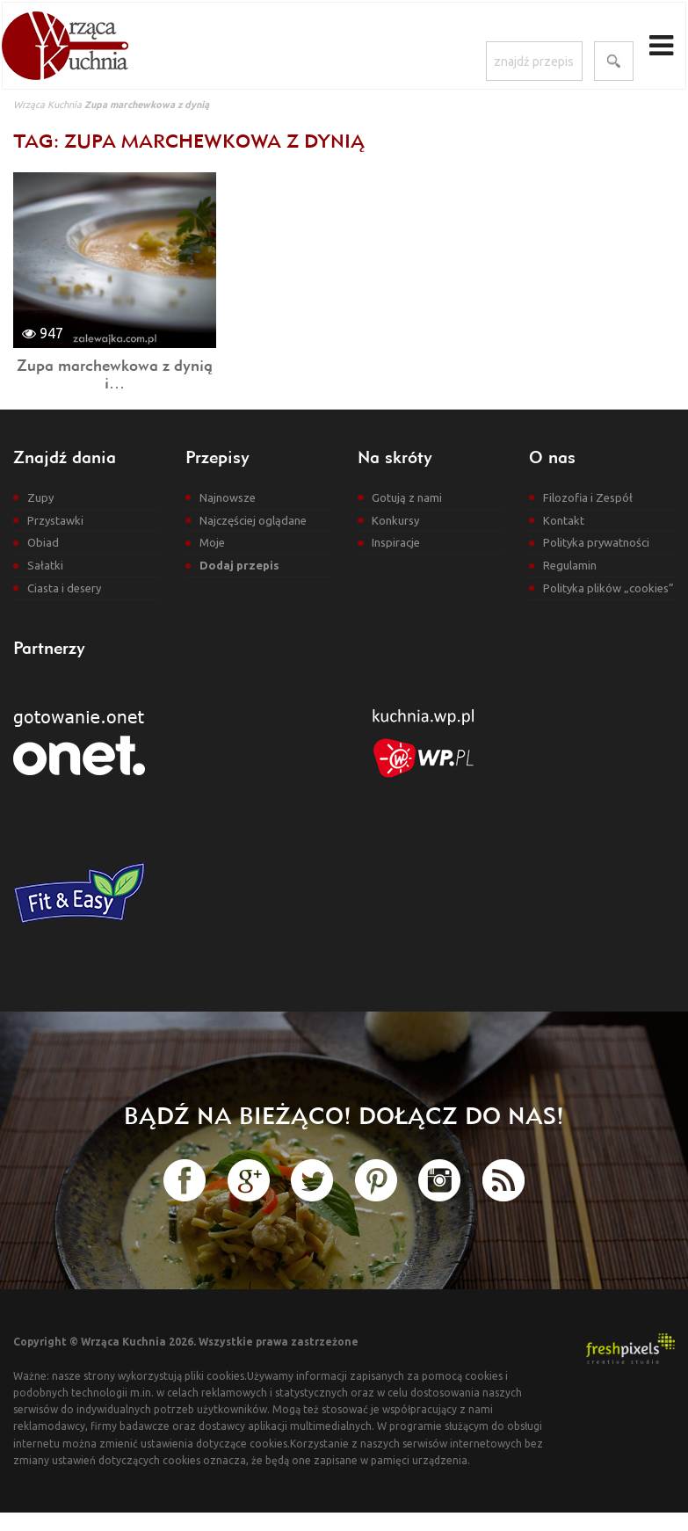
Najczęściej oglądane (253, 520)
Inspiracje (396, 542)
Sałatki (45, 565)
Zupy (40, 497)
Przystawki (55, 520)
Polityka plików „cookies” (608, 588)
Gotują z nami (407, 497)
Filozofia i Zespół (588, 497)
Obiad (43, 542)
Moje (212, 542)
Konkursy (395, 520)
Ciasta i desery (64, 588)
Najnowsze (227, 497)
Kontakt (563, 520)
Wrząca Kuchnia (47, 104)
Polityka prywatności (596, 542)
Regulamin (570, 565)
